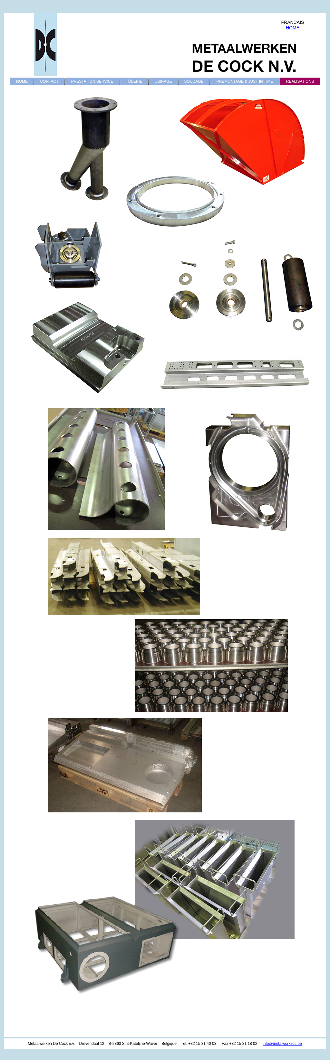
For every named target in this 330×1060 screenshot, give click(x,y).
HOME (292, 27)
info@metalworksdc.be (282, 1043)
